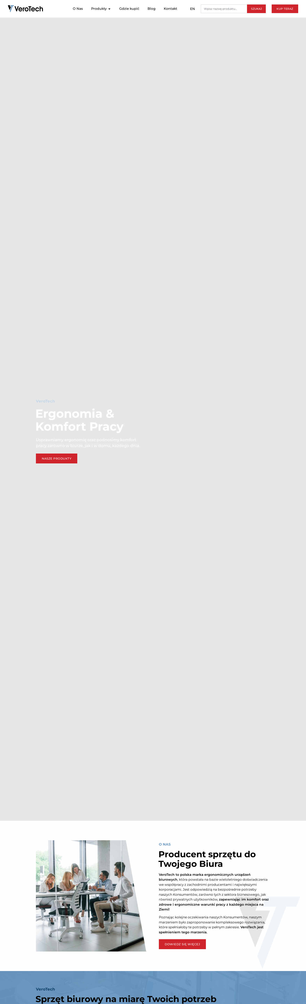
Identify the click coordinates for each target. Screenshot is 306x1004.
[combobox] (224, 8)
